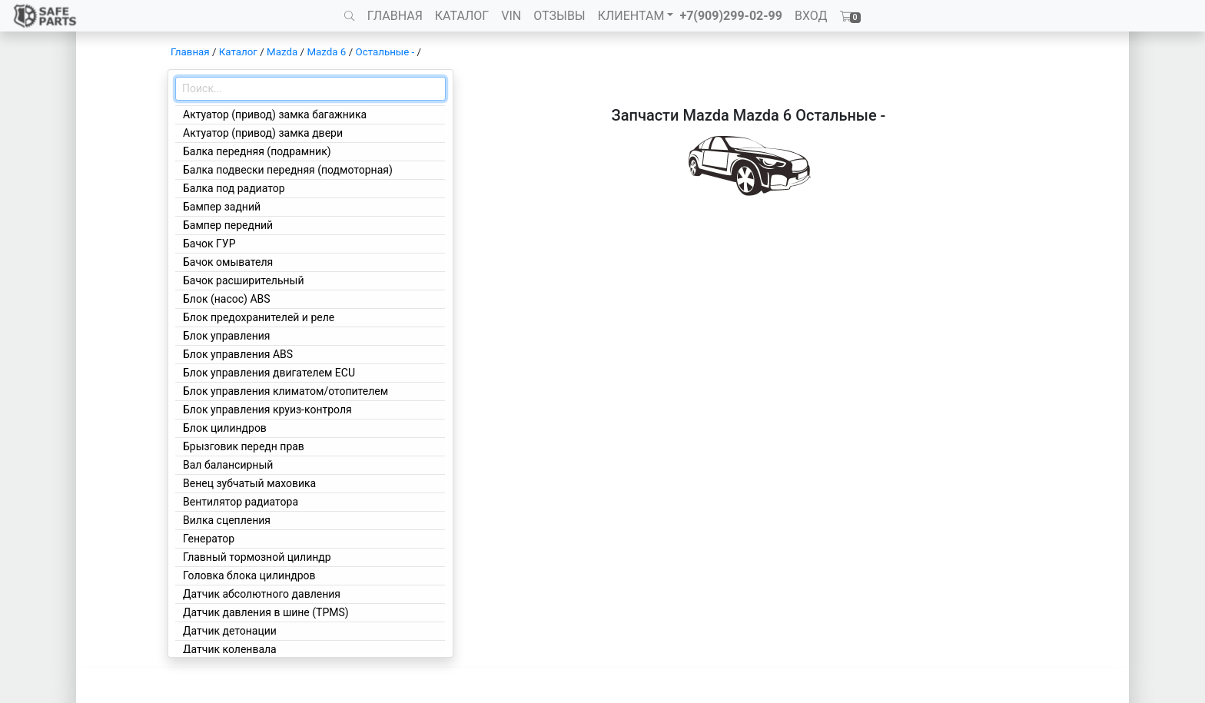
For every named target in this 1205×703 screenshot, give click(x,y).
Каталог (238, 52)
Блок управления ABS (238, 354)
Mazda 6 (326, 52)
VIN (511, 15)
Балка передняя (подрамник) (257, 151)
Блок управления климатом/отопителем (285, 391)
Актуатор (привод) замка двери (263, 133)
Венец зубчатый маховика (249, 483)
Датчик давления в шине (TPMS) (266, 612)
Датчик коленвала (230, 649)
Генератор (208, 538)
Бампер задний (222, 207)
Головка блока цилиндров (249, 575)
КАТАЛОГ (462, 15)
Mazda (282, 52)
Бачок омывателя (228, 262)
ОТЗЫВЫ (559, 15)
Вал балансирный (228, 465)
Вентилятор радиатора (240, 502)
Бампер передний (228, 225)
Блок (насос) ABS (227, 299)
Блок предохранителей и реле (258, 317)
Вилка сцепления (227, 520)
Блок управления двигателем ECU (269, 372)
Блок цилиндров (225, 428)
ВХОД (811, 15)
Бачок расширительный (243, 280)
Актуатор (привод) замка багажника (275, 114)
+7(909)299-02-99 (730, 15)
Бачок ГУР (209, 243)
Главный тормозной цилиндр (257, 557)
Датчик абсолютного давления (261, 594)
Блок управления (226, 336)
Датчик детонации (230, 631)
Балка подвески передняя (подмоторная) (288, 170)
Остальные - (386, 52)
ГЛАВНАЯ (395, 15)
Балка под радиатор (234, 188)
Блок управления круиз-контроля (267, 409)
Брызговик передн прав (243, 446)
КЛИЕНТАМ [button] (631, 15)
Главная (190, 52)
